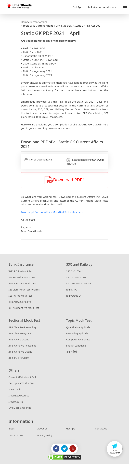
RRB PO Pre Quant (18, 339)
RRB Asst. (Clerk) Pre (19, 301)
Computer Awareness (78, 339)
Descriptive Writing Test (21, 383)
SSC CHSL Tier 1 (74, 271)
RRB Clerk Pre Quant (19, 333)
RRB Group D (73, 295)
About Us (42, 428)
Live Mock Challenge (19, 407)
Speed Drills (15, 389)
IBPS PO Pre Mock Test (20, 271)
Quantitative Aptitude (78, 327)
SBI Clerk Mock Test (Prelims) (24, 289)
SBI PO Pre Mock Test (20, 295)
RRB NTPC (71, 289)
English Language (76, 345)
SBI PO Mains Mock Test (21, 277)
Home (24, 22)
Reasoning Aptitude (77, 333)
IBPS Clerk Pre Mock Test (22, 283)
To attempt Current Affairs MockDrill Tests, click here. (52, 212)
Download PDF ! (64, 180)
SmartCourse (15, 401)
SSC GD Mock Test (76, 277)
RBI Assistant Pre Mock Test (23, 307)
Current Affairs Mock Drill (22, 377)
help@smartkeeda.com (101, 7)
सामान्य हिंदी (71, 351)
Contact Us (101, 428)
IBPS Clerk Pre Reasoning (22, 345)
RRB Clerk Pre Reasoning (22, 327)
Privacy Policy (44, 435)
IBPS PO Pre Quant (18, 357)
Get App (77, 7)
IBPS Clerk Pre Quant (20, 351)
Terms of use (15, 435)
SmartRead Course (18, 395)
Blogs (11, 428)
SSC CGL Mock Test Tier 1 (80, 283)
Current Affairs (38, 22)
